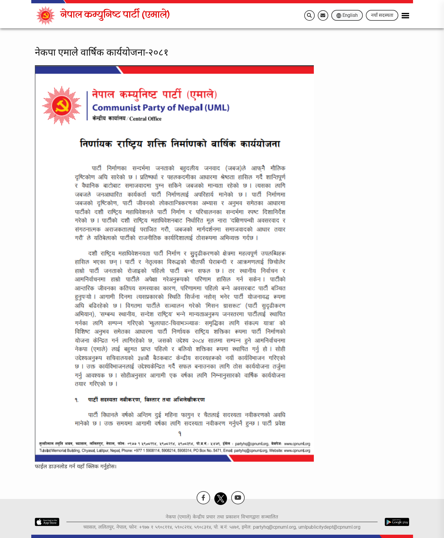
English (347, 15)
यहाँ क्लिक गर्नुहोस (96, 466)
